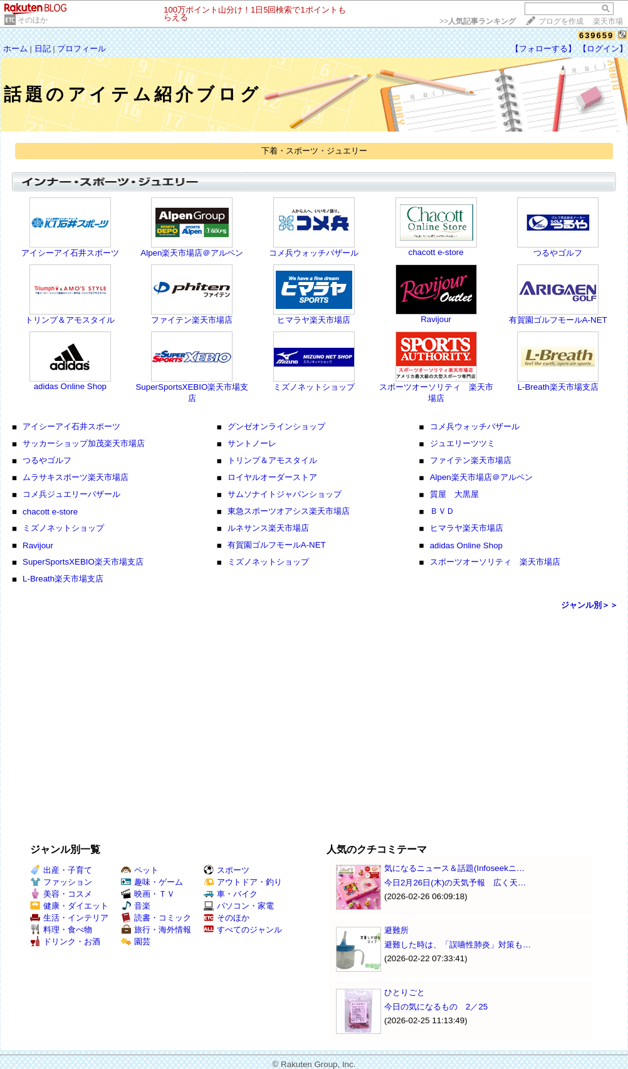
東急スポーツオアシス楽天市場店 (289, 511)
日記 (42, 48)
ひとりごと (404, 992)
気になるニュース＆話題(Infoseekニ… (454, 868)
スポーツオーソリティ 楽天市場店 (495, 561)
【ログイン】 (602, 48)
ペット (140, 870)
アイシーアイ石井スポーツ (70, 253)
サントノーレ (252, 443)
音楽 (135, 905)
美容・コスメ (61, 894)
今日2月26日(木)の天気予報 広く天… (455, 882)
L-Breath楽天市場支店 (558, 387)
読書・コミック (156, 917)
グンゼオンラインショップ (276, 426)
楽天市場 (608, 21)
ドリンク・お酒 (65, 941)
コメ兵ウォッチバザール (313, 253)
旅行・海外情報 (156, 929)
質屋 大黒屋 (454, 494)
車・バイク (231, 894)
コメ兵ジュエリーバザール (71, 494)
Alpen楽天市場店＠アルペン (191, 253)
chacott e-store (436, 252)
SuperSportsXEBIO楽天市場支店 (83, 561)
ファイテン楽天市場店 (192, 320)
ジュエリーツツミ (462, 443)
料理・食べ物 (61, 929)
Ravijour (436, 319)
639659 (596, 35)
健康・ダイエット (69, 905)
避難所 (396, 930)
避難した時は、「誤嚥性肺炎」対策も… (457, 944)
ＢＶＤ (442, 511)
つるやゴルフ (557, 253)
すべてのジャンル (243, 929)
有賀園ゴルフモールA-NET (558, 320)
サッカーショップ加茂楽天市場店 (84, 443)
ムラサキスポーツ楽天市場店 (75, 477)
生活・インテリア (69, 917)
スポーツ (226, 870)
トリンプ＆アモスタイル (70, 320)
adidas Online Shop (70, 386)
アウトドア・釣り (243, 882)
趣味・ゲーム (152, 882)
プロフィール (81, 48)
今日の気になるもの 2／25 (436, 1006)
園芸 (135, 941)
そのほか (33, 20)
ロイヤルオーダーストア (272, 477)
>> (477, 21)
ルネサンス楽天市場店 (268, 528)
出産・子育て (61, 870)
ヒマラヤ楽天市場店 (313, 320)
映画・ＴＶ (148, 894)
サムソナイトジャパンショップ (285, 494)
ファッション (61, 882)
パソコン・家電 (239, 905)
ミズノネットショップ (314, 387)
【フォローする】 (543, 48)
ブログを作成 (561, 21)
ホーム (15, 48)
